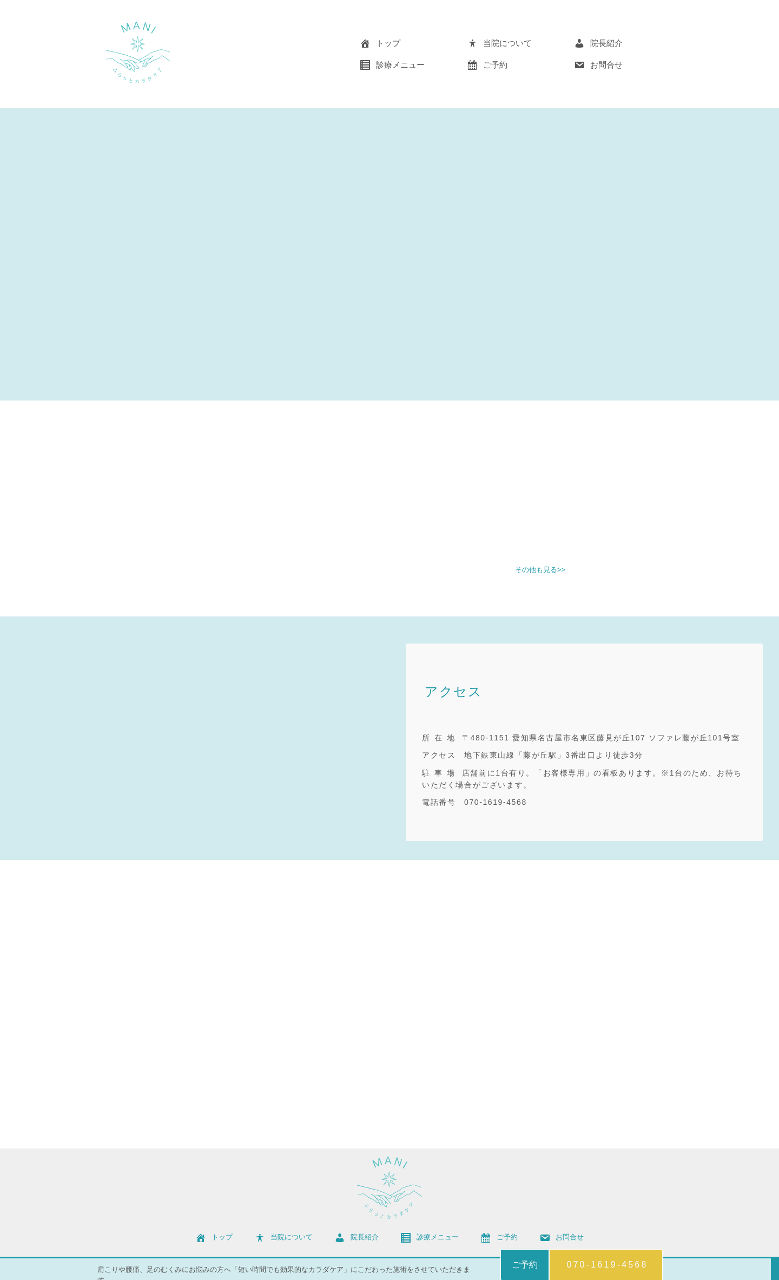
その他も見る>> (540, 570)
